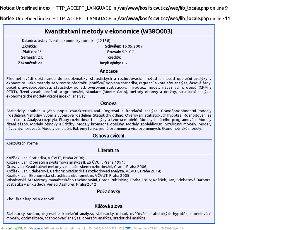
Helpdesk (36, 228)
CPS (128, 228)
